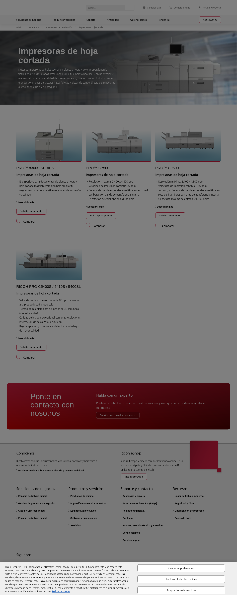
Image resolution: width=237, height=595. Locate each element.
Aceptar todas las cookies (181, 590)
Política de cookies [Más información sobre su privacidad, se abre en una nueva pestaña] (61, 591)
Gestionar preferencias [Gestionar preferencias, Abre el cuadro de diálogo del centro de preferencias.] (181, 568)
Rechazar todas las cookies (181, 579)
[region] (118, 578)
